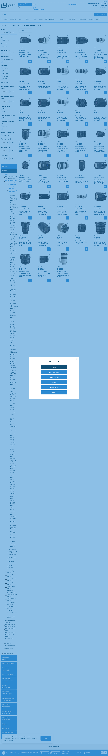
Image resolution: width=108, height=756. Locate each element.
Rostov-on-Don (54, 387)
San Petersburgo (54, 372)
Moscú (54, 367)
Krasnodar (54, 392)
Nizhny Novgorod (54, 377)
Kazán (54, 382)
